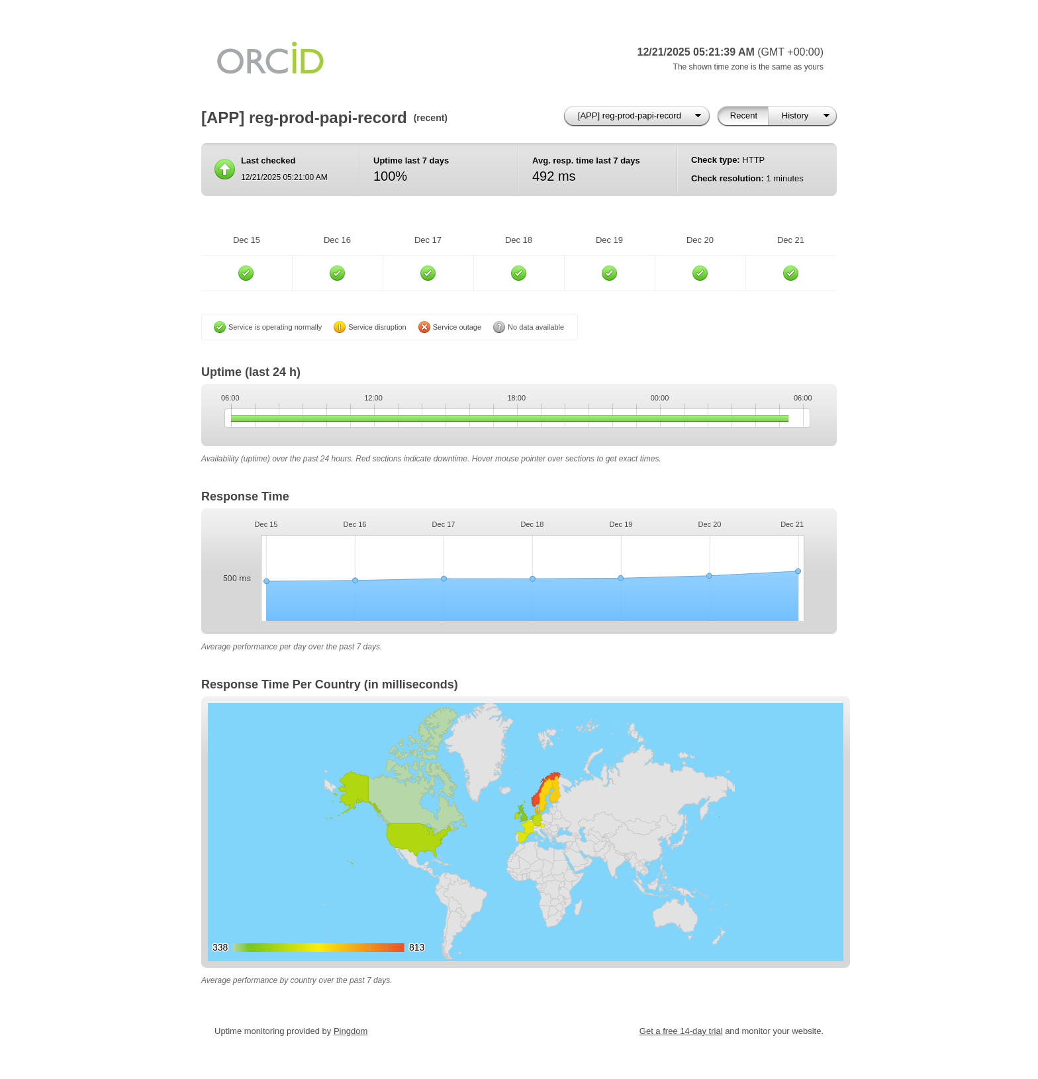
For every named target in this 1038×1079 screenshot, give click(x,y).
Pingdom (350, 1031)
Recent (743, 115)
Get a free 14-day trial (681, 1031)
